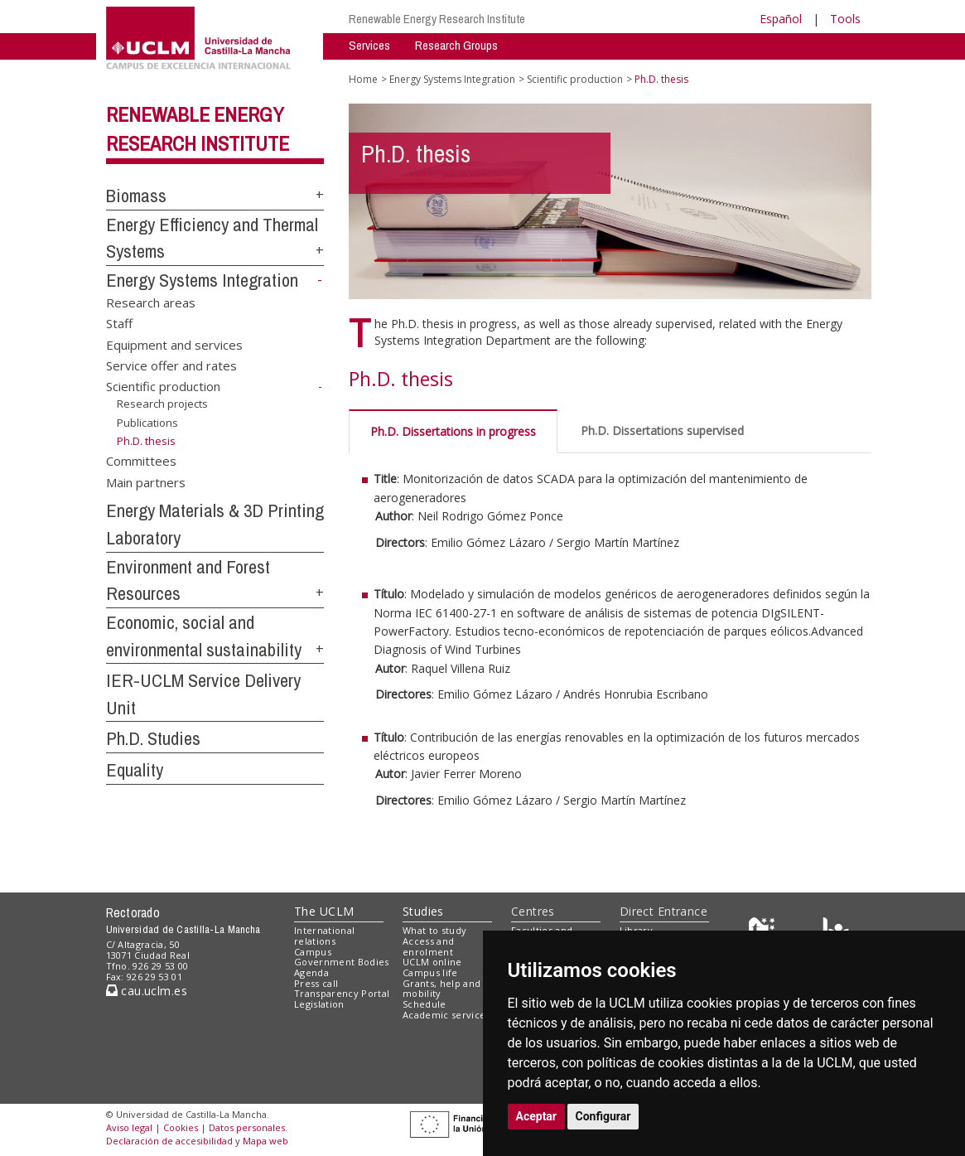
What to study (434, 930)
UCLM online (432, 961)
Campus (312, 952)
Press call (316, 983)
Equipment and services (174, 344)
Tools (845, 19)
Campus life (430, 972)
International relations (324, 935)
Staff (119, 323)
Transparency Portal (341, 993)
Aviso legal (129, 1127)
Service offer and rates (171, 365)
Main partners (146, 481)
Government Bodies (341, 961)
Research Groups (456, 45)
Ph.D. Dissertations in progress (453, 431)
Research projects (162, 403)
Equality (134, 769)
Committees (141, 460)
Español (781, 19)
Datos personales (247, 1127)
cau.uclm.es (146, 991)
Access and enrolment (428, 946)
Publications (147, 421)
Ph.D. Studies (153, 738)
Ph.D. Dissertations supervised (662, 430)
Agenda (311, 972)
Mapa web (265, 1140)
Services (369, 45)
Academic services (446, 1014)
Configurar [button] (603, 1116)
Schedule (424, 1004)
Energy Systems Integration (202, 280)
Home (363, 79)
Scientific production (163, 386)
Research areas (150, 301)
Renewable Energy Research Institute (437, 18)
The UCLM (324, 911)
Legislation (319, 1004)
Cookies (180, 1127)
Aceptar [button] (536, 1116)
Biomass (136, 195)
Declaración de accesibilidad (169, 1140)
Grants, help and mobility (441, 988)
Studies (423, 911)
